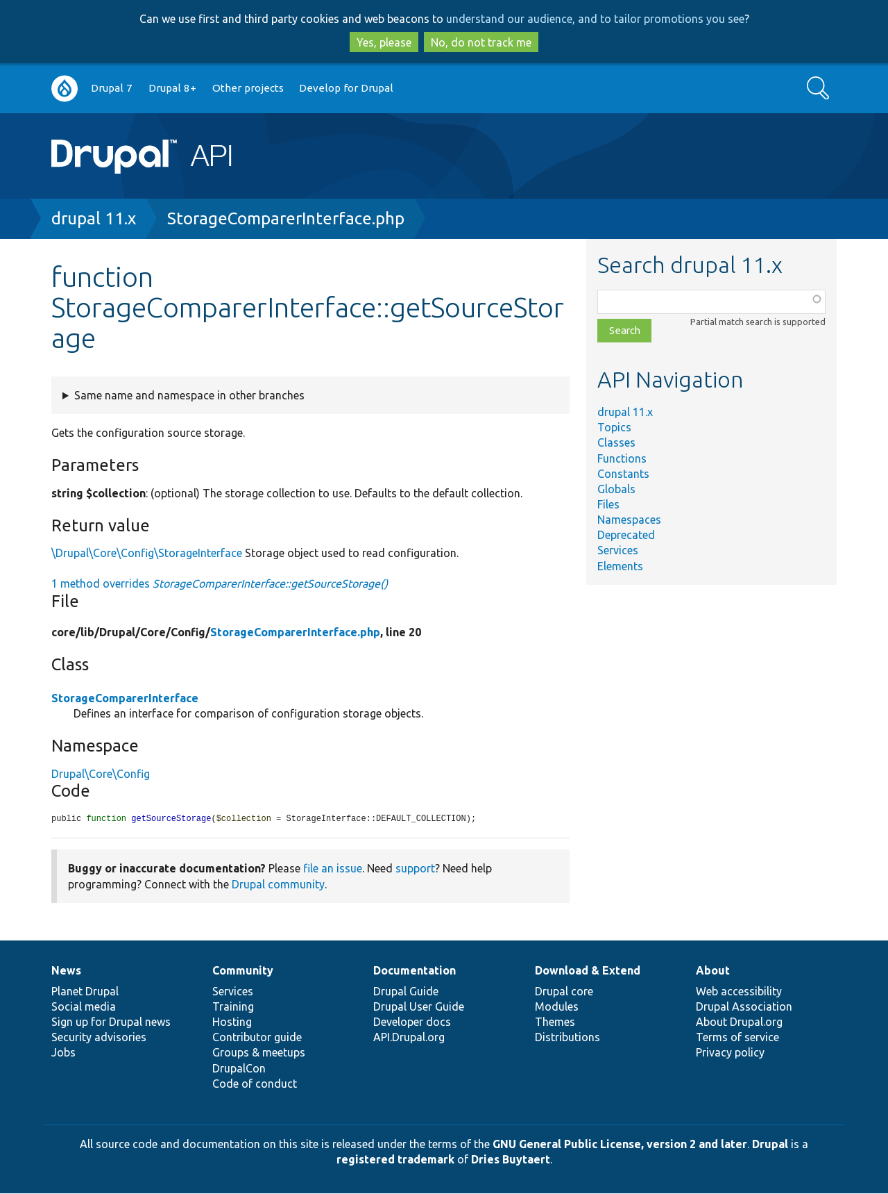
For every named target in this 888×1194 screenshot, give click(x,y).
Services (617, 550)
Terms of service (737, 1037)
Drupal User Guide (418, 1007)
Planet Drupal (85, 992)
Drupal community (278, 885)
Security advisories (98, 1037)
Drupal (770, 1144)
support (415, 869)
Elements (620, 566)
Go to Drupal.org (64, 88)
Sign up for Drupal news (111, 1022)
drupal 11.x (93, 218)
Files (608, 504)
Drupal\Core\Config (100, 774)
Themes (555, 1022)
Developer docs (412, 1022)
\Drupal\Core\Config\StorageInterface (146, 553)
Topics (614, 427)
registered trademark (395, 1160)
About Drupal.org (739, 1022)
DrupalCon (239, 1069)
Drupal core (564, 992)
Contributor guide (257, 1037)
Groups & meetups (258, 1053)
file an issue (332, 869)
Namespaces (629, 519)
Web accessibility (739, 992)
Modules (557, 1007)
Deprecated (626, 535)
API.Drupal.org (409, 1037)
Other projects (248, 88)
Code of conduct (254, 1084)
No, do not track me (481, 42)
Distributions (567, 1037)
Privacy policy (730, 1053)
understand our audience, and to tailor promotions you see (595, 19)
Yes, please (384, 42)
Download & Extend (587, 971)
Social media (83, 1007)
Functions (622, 458)
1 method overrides (219, 583)
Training (233, 1007)
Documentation (414, 971)
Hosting (232, 1022)
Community (242, 971)
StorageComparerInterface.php (285, 218)
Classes (616, 442)
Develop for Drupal (346, 88)
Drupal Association (744, 1007)
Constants (623, 473)
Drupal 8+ (172, 88)
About (713, 971)
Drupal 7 (112, 88)
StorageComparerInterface (124, 698)
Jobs (63, 1053)
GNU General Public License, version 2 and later (620, 1144)
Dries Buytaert (510, 1160)
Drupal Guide (405, 992)
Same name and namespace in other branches (189, 395)
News (66, 971)
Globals (616, 489)
